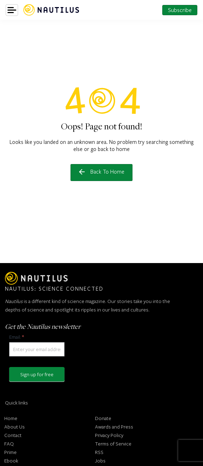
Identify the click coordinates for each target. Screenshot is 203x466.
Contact (13, 435)
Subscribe (180, 9)
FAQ (9, 443)
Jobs (100, 460)
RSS (99, 452)
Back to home (101, 171)
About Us (14, 426)
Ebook (11, 460)
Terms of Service (113, 443)
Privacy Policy (109, 435)
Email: (16, 336)
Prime (10, 452)
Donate (103, 418)
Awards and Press (114, 426)
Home (10, 418)
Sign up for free (36, 374)
